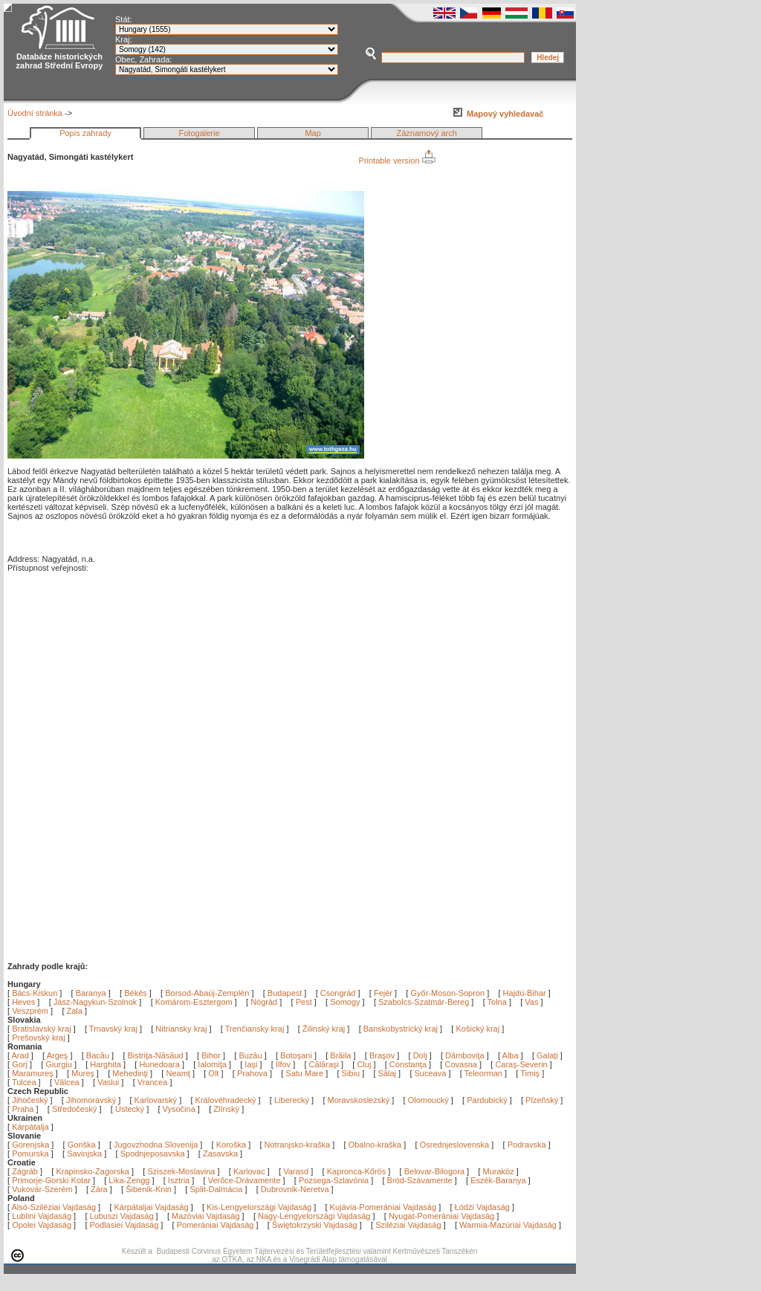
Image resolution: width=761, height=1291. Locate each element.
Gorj (21, 1064)
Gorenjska (30, 1144)
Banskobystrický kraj (400, 1028)
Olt (214, 1073)
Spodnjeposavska (152, 1153)
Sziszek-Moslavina (181, 1171)
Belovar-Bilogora (434, 1171)
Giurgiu (59, 1064)
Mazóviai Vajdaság (206, 1215)
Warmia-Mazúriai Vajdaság (508, 1224)
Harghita (106, 1064)
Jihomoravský (91, 1100)
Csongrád (338, 993)
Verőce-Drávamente (244, 1180)
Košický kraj (477, 1028)
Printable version (397, 160)
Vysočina (179, 1108)
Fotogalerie (199, 133)
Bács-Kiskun (34, 993)
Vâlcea (68, 1082)
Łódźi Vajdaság (482, 1207)
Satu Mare (305, 1073)
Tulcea (25, 1082)
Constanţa (409, 1064)
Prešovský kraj (38, 1037)
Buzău (251, 1055)
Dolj (421, 1055)
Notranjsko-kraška (298, 1144)
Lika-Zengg (129, 1180)
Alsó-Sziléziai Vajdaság (54, 1207)
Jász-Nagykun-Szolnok (95, 1001)
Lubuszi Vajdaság (122, 1215)
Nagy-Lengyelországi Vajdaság (314, 1215)
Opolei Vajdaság (41, 1224)
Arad (21, 1055)
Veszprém (30, 1010)
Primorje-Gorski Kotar (51, 1180)
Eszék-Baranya (498, 1180)
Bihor (212, 1055)
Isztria (179, 1180)
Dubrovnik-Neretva (295, 1189)
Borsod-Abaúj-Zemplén (207, 993)
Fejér (383, 993)
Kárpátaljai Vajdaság (151, 1207)
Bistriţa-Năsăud (157, 1055)
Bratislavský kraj (41, 1028)
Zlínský (226, 1108)
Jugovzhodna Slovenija (156, 1144)
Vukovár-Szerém (42, 1189)
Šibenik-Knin (149, 1189)
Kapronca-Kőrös (356, 1171)
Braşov (383, 1055)
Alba (511, 1055)
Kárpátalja (30, 1126)
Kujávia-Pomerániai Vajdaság (383, 1207)
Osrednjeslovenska (455, 1144)
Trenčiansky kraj (255, 1028)
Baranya (91, 993)
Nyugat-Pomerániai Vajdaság (441, 1215)
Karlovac (249, 1171)
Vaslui (109, 1082)
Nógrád (263, 1001)
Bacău (98, 1055)
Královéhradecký (225, 1100)
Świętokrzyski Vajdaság (314, 1224)
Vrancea (153, 1082)
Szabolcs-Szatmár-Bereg (423, 1001)
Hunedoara (160, 1064)
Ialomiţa (213, 1064)
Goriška (82, 1144)
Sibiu (352, 1073)
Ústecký (129, 1108)
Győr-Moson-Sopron (447, 993)
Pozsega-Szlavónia (334, 1180)
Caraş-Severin (522, 1064)
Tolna (497, 1001)
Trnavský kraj (114, 1028)
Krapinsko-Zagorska (92, 1171)
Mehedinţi (131, 1073)
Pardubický (487, 1100)
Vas (531, 1001)
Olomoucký (428, 1100)
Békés (135, 993)
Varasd (295, 1171)
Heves (23, 1001)
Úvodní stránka (34, 113)
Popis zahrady (85, 133)
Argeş (59, 1055)
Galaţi (548, 1055)
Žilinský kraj (325, 1028)
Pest (304, 1001)
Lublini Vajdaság (41, 1215)
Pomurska (31, 1153)
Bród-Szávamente (420, 1180)
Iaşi (252, 1064)
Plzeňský (541, 1100)
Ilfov (284, 1064)
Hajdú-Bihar (524, 993)
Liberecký (291, 1100)
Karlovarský (156, 1100)
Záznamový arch (427, 133)
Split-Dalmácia (216, 1189)
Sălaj (388, 1073)
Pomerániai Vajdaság (215, 1224)
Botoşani (297, 1055)
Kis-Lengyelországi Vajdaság (259, 1207)
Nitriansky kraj (181, 1028)
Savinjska (84, 1153)
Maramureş (34, 1073)
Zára (99, 1189)
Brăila (341, 1055)
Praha (22, 1108)
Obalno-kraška (375, 1144)
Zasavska (220, 1153)
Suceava (432, 1073)
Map (312, 133)
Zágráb (26, 1171)
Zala (74, 1010)
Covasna (461, 1064)
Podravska (527, 1144)
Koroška (231, 1144)
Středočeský (74, 1108)
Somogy (345, 1001)
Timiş (531, 1073)
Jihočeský (30, 1100)
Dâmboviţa (466, 1055)
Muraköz (498, 1171)
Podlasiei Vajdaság (124, 1224)
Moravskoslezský (359, 1100)
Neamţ (179, 1073)
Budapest (285, 993)
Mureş (84, 1073)
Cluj (365, 1064)
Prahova (253, 1073)
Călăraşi (325, 1064)
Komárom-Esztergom (194, 1001)
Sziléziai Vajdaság (408, 1224)
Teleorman (484, 1073)
